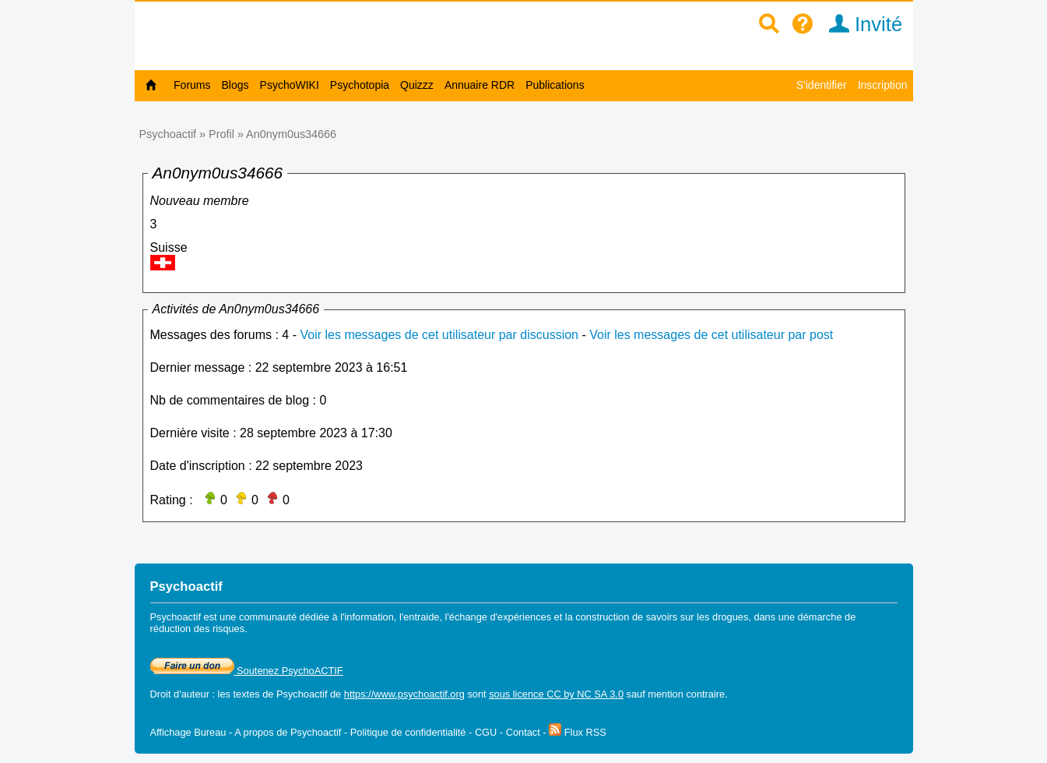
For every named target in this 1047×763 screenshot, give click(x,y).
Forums (192, 85)
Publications (555, 85)
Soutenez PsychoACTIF (246, 670)
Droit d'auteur (179, 694)
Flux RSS (577, 732)
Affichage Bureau (188, 732)
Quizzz (417, 85)
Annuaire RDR (479, 85)
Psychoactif (168, 134)
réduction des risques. (199, 628)
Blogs (235, 85)
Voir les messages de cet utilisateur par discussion (439, 334)
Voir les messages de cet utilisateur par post (711, 334)
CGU (486, 732)
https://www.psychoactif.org (404, 694)
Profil (221, 134)
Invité (860, 24)
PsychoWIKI (289, 85)
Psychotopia (359, 85)
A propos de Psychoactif (287, 732)
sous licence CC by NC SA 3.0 (556, 694)
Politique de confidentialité (408, 732)
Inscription (883, 85)
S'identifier (821, 85)
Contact (523, 732)
